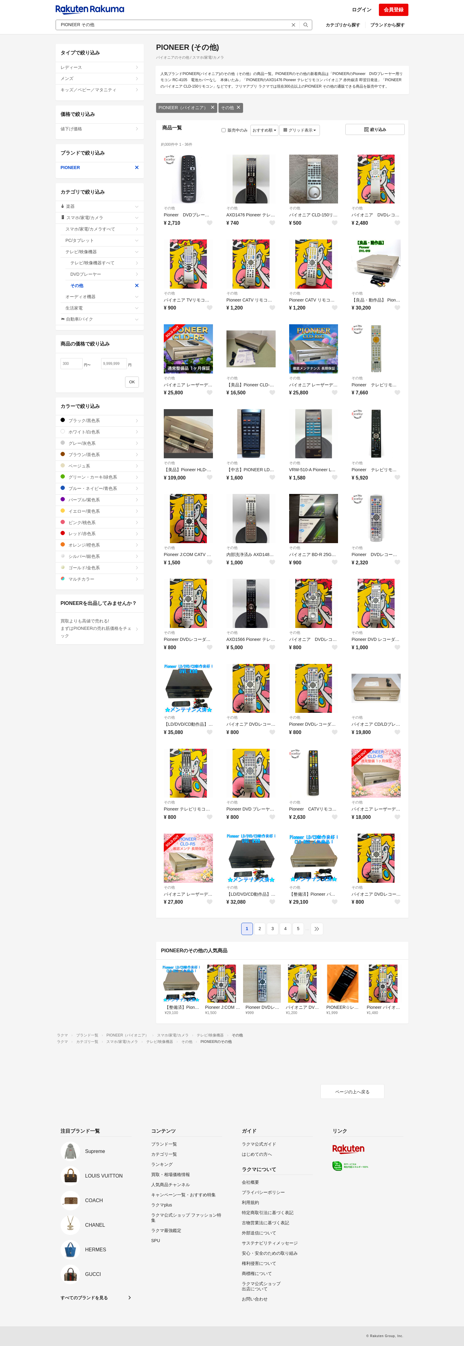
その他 (231, 107)
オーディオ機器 (102, 296)
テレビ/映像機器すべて (104, 262)
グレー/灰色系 (100, 443)
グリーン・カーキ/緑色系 (100, 477)
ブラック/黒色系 (100, 420)
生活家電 (102, 308)
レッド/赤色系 (100, 533)
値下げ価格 (100, 128)
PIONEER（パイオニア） (187, 107)
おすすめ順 (264, 130)
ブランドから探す (387, 24)
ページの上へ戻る (352, 1091)
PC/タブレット (102, 240)
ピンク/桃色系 (100, 522)
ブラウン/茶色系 (100, 454)
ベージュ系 (100, 465)
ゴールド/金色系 (100, 567)
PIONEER (100, 167)
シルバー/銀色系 (100, 556)
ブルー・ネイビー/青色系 (100, 488)
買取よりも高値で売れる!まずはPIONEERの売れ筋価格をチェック (100, 628)
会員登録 (393, 9)
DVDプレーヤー (104, 274)
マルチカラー (100, 579)
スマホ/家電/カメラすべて (102, 229)
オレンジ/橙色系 (100, 544)
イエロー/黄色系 (100, 511)
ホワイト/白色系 (100, 431)
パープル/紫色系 (100, 499)
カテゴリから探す (343, 24)
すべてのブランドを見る (84, 1297)
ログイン (362, 9)
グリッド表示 (299, 130)
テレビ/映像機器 (102, 251)
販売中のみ (235, 130)
